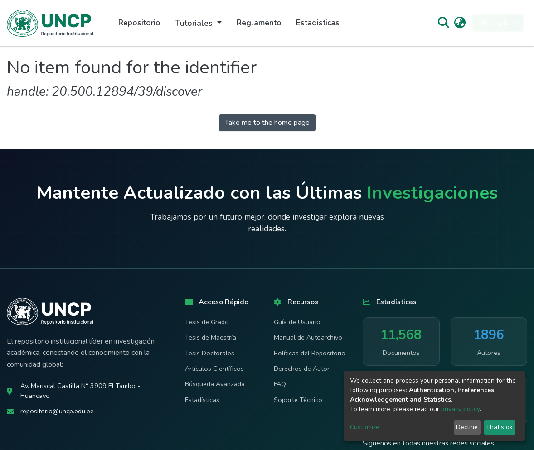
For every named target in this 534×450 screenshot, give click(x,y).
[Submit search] (443, 23)
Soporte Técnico (298, 399)
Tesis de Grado (207, 321)
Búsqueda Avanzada (215, 383)
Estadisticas (318, 22)
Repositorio (139, 22)
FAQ (280, 383)
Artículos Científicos (214, 368)
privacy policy (460, 409)
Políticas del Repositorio (309, 353)
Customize (364, 427)
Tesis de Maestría (210, 337)
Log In (495, 23)
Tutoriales (195, 23)
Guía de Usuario (297, 321)
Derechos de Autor (302, 368)
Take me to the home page (267, 123)
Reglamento (259, 22)
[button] (460, 23)
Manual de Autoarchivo (308, 337)
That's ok (499, 427)
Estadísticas (202, 399)
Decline (467, 427)
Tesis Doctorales (209, 353)
